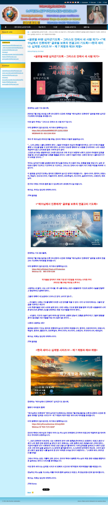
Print (105, 2)
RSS (100, 2)
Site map (93, 2)
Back (29, 492)
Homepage (85, 2)
